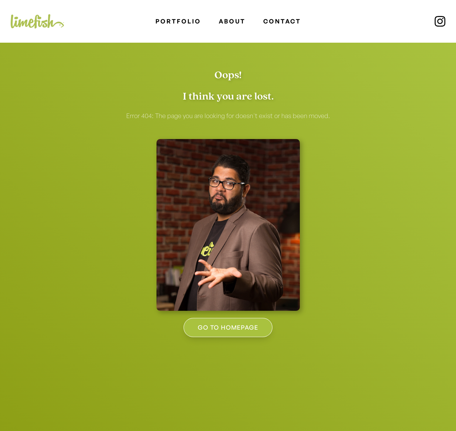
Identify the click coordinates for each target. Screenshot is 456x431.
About (232, 21)
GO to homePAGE (228, 327)
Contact (282, 21)
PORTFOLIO (178, 21)
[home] (37, 21)
